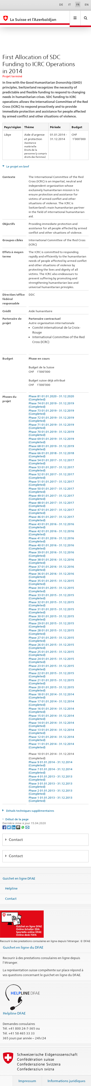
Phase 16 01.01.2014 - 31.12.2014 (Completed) (52, 705)
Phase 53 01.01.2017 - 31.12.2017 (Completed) (52, 464)
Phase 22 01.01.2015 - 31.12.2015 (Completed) (52, 670)
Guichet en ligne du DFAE (23, 943)
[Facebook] (4, 822)
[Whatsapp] (23, 822)
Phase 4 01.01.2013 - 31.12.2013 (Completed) (51, 773)
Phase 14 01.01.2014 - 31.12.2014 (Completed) (52, 719)
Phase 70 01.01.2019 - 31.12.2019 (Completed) (52, 428)
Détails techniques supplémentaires (29, 806)
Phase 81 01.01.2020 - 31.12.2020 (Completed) (52, 393)
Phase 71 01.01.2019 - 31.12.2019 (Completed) (52, 421)
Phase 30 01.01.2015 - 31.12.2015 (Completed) (52, 613)
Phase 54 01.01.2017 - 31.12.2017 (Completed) (52, 457)
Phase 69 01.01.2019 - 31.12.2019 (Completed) (52, 436)
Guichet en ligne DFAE (19, 873)
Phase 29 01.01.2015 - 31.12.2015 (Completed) (52, 620)
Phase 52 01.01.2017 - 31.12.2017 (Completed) (52, 471)
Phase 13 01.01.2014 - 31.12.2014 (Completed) (52, 727)
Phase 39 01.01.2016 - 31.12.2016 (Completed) (52, 549)
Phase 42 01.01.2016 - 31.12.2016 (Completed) (52, 528)
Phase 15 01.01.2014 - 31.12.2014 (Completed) (52, 712)
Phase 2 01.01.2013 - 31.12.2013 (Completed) (51, 787)
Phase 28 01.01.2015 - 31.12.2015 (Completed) (52, 627)
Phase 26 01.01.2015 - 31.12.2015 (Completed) (52, 641)
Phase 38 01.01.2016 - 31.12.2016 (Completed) (52, 556)
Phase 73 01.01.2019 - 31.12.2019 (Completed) (52, 407)
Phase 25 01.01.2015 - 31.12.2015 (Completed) (52, 648)
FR (78, 4)
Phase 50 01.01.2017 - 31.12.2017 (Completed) (52, 485)
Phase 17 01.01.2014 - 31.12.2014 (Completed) (52, 698)
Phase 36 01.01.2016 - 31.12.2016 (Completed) (52, 570)
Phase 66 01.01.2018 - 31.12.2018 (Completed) (52, 450)
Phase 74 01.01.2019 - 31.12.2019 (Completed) (52, 400)
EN (87, 4)
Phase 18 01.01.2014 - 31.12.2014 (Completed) (52, 691)
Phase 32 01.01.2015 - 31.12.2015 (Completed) (52, 599)
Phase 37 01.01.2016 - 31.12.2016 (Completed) (52, 563)
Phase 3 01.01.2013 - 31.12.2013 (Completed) (51, 780)
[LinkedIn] (14, 822)
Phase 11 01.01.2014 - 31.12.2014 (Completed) (52, 741)
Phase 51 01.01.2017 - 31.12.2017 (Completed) (52, 478)
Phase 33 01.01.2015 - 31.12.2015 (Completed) (52, 592)
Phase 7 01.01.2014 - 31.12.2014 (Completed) (51, 766)
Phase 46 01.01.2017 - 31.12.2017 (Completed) (52, 514)
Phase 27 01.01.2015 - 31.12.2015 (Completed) (52, 634)
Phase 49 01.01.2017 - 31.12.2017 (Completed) (52, 492)
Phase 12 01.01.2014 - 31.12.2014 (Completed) (52, 734)
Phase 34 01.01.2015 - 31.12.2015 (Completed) (52, 585)
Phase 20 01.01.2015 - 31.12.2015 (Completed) (52, 684)
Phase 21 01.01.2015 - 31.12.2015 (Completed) (52, 677)
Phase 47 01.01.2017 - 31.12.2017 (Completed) (52, 506)
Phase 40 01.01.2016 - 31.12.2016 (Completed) (52, 542)
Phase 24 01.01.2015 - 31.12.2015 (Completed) (52, 656)
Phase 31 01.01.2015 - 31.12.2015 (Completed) (52, 606)
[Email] (27, 822)
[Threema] (18, 822)
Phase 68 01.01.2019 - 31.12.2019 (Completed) (52, 443)
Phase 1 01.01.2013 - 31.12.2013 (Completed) (51, 794)
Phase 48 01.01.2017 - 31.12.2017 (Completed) (52, 499)
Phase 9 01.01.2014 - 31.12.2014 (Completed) (51, 759)
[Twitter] (9, 822)
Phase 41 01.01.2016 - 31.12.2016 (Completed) (52, 535)
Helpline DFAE (14, 1009)
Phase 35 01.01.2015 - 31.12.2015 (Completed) (52, 577)
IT (69, 4)
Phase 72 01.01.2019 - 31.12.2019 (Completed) (52, 414)
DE (61, 4)
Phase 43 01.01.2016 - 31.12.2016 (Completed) (52, 521)
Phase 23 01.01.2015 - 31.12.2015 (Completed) (52, 663)
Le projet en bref (17, 162)
